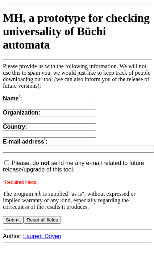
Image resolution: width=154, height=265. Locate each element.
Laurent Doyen (42, 236)
